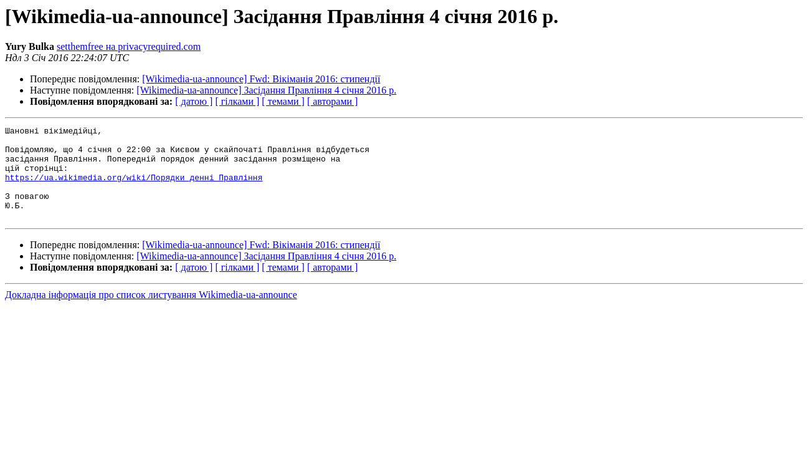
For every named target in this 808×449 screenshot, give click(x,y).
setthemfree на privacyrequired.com (129, 46)
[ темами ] (283, 101)
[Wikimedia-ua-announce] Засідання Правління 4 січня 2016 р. (266, 90)
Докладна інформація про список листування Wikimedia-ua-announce (151, 313)
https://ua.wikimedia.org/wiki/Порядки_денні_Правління (133, 188)
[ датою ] (193, 101)
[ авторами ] (332, 101)
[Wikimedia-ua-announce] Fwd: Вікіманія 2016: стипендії (261, 79)
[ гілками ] (237, 101)
